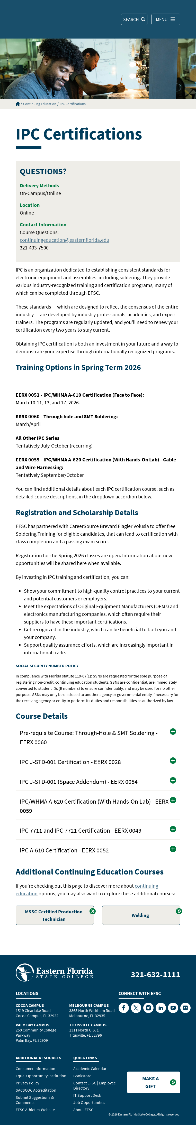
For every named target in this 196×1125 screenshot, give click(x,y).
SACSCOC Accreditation (36, 1090)
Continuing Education (39, 103)
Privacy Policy (27, 1082)
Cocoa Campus (30, 1005)
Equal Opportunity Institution (41, 1075)
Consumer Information (35, 1068)
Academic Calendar (89, 1068)
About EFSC (83, 1109)
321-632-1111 (155, 974)
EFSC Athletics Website (35, 1109)
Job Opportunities (89, 1102)
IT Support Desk (87, 1095)
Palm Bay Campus (32, 1024)
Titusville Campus (87, 1024)
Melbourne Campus (89, 1005)
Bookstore (82, 1075)
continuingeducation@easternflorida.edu (64, 240)
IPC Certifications (73, 103)
